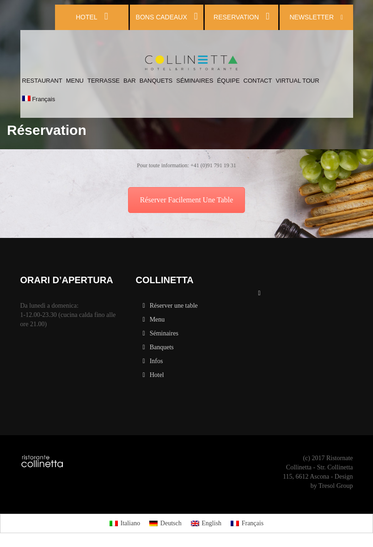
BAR (129, 80)
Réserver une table (174, 305)
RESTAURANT (42, 80)
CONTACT (258, 80)
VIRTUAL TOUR (297, 80)
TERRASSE (103, 80)
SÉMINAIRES (194, 80)
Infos (156, 361)
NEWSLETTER (316, 17)
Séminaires (164, 333)
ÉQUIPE (228, 80)
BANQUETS (156, 80)
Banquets (162, 347)
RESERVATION (241, 16)
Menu (157, 319)
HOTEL (92, 16)
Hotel (157, 374)
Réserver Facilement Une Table (186, 200)
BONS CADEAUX (167, 16)
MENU (75, 80)
